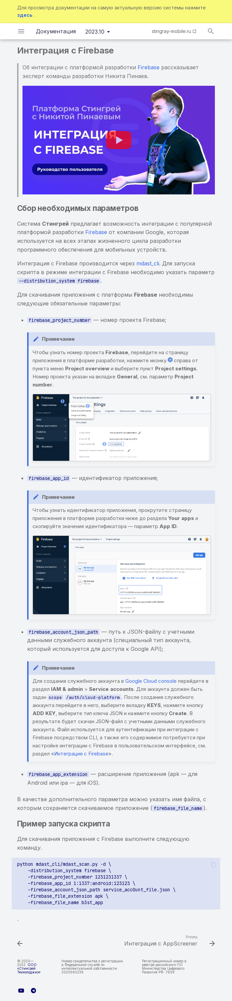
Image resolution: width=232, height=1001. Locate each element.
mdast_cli (147, 263)
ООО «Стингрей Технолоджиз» (29, 968)
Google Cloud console (151, 681)
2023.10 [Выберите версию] (94, 31)
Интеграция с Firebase (81, 753)
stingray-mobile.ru (171, 31)
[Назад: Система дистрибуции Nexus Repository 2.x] (20, 941)
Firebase (148, 67)
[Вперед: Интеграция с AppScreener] (169, 941)
